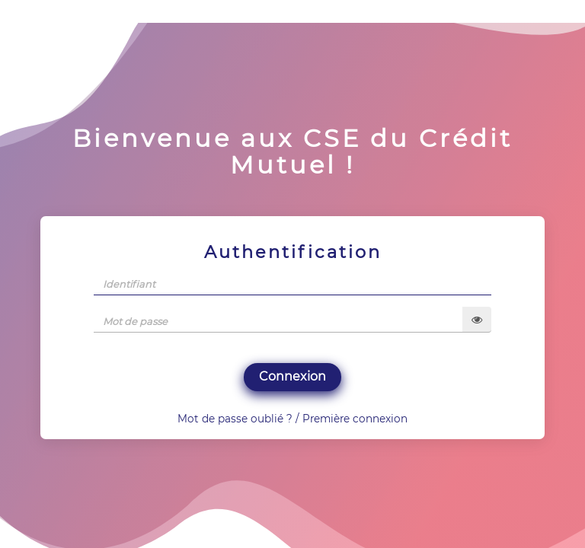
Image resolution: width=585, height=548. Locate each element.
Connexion (292, 376)
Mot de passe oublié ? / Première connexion (292, 419)
